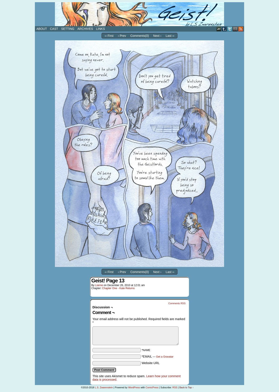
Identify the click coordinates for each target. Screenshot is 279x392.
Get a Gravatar (164, 356)
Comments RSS (176, 303)
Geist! (139, 14)
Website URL (151, 363)
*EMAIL (158, 356)
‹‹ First (109, 35)
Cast (54, 29)
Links (100, 29)
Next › (157, 35)
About (41, 29)
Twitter (230, 29)
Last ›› (170, 35)
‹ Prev (122, 35)
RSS (240, 29)
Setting (68, 29)
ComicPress (152, 387)
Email (235, 29)
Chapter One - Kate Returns (118, 288)
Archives (85, 29)
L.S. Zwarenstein (104, 387)
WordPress (134, 387)
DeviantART (219, 29)
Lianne (99, 285)
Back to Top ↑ (186, 387)
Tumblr (224, 29)
